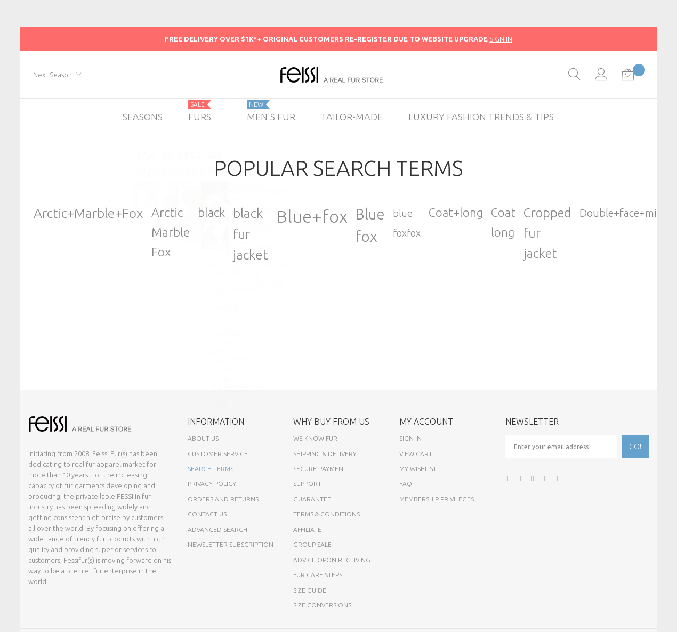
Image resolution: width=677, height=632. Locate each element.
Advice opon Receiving (331, 559)
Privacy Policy (212, 483)
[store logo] (338, 75)
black (211, 212)
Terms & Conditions (326, 514)
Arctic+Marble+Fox (88, 213)
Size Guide (309, 590)
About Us (203, 438)
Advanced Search (217, 529)
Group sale (312, 544)
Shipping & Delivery (325, 453)
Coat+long (456, 212)
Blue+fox (312, 216)
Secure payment (320, 468)
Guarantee (312, 499)
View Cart (415, 453)
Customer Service (218, 453)
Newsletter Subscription (230, 544)
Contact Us (207, 514)
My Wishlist (418, 468)
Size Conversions (322, 605)
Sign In (410, 438)
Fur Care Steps (317, 574)
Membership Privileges (436, 499)
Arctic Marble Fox (170, 231)
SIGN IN (500, 39)
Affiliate (307, 529)
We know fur (315, 438)
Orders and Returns (223, 499)
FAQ (405, 483)
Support (307, 483)
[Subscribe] (635, 446)
